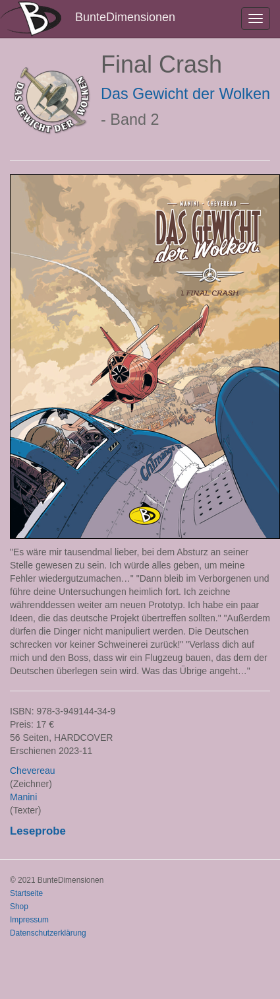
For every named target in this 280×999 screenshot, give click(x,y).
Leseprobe (38, 831)
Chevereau (32, 770)
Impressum (29, 919)
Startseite (26, 893)
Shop (19, 906)
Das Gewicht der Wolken (185, 93)
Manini (23, 797)
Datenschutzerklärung (48, 933)
